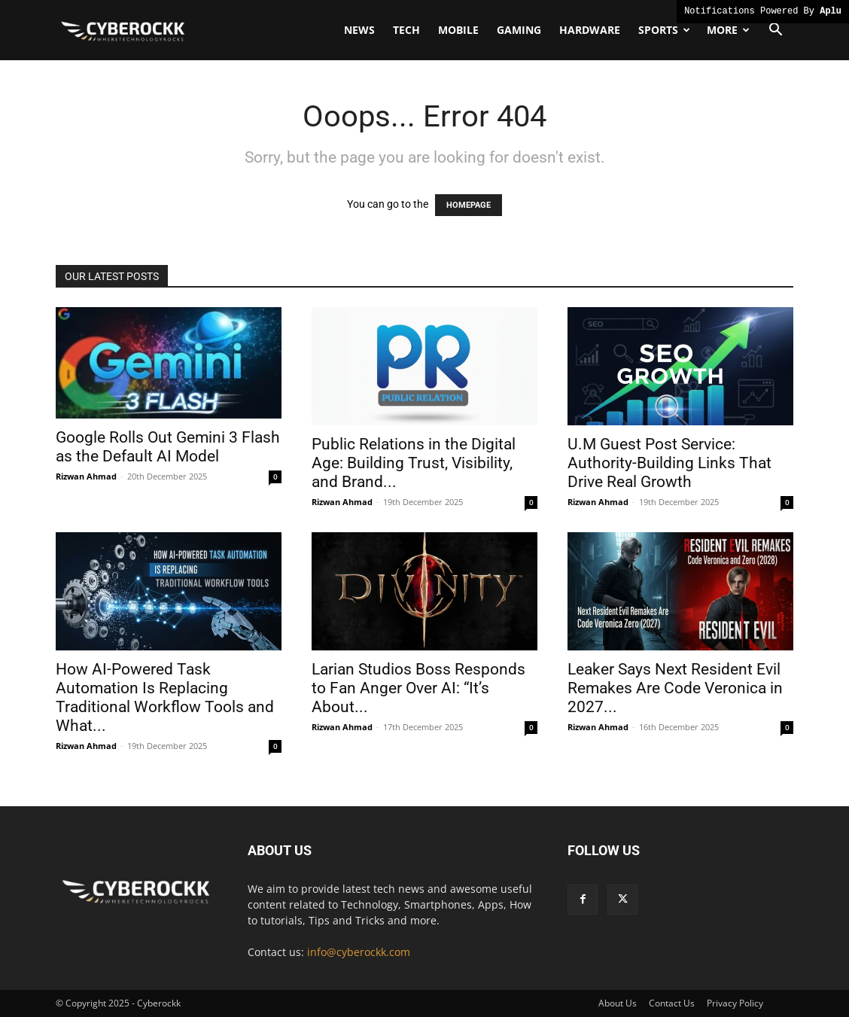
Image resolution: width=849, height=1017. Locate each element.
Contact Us (672, 1003)
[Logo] (123, 30)
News (359, 30)
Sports (664, 30)
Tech (406, 30)
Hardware (589, 30)
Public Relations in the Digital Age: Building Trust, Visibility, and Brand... (414, 463)
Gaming (519, 30)
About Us (617, 1003)
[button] (775, 31)
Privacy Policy (735, 1003)
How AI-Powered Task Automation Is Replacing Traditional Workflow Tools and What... (165, 697)
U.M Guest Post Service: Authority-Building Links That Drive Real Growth (669, 463)
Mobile (458, 30)
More (728, 30)
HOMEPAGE (468, 205)
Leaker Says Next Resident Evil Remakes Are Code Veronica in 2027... (675, 688)
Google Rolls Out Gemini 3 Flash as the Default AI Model (168, 446)
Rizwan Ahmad (86, 476)
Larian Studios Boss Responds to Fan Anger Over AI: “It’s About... (418, 688)
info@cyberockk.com (358, 952)
